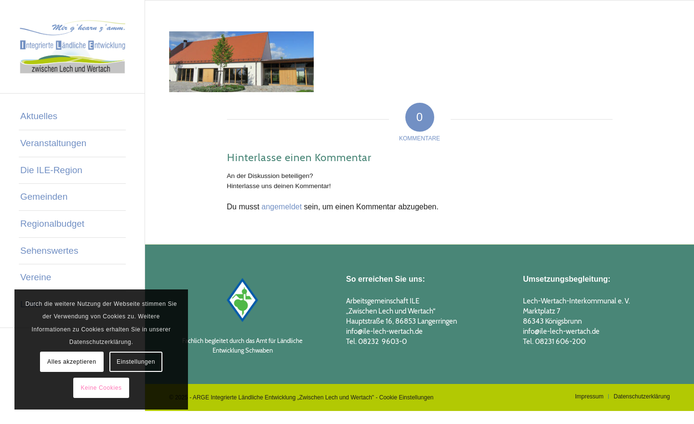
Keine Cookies (100, 387)
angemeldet (282, 207)
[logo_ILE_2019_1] (72, 46)
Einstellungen (136, 361)
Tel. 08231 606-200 (554, 341)
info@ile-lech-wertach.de (384, 331)
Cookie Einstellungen (406, 397)
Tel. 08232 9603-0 (376, 341)
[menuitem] (72, 116)
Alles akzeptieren (71, 361)
